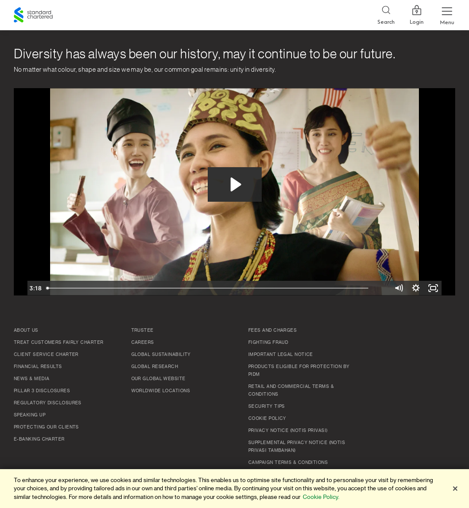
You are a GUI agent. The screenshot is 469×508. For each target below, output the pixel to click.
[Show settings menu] (416, 288)
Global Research (154, 367)
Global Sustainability (161, 354)
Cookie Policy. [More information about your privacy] (321, 497)
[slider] (225, 288)
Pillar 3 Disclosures (42, 391)
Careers (142, 342)
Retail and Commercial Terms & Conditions (291, 390)
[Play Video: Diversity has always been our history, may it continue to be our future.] (235, 184)
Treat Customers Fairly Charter (59, 342)
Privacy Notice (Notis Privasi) (288, 431)
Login (417, 15)
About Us (26, 330)
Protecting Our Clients (46, 427)
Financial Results (38, 367)
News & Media (31, 379)
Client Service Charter (46, 354)
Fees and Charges (272, 330)
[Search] (386, 15)
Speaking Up (29, 415)
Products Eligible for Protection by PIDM (299, 371)
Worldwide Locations (160, 391)
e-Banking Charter (39, 439)
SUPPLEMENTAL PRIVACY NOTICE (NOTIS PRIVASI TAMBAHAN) (296, 447)
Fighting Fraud (268, 342)
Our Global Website (158, 379)
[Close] (455, 488)
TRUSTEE (142, 330)
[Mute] (398, 288)
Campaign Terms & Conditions (288, 462)
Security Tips (266, 406)
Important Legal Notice (280, 354)
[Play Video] (35, 288)
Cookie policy (267, 418)
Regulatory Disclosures (48, 403)
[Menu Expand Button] (447, 15)
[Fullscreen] (433, 288)
